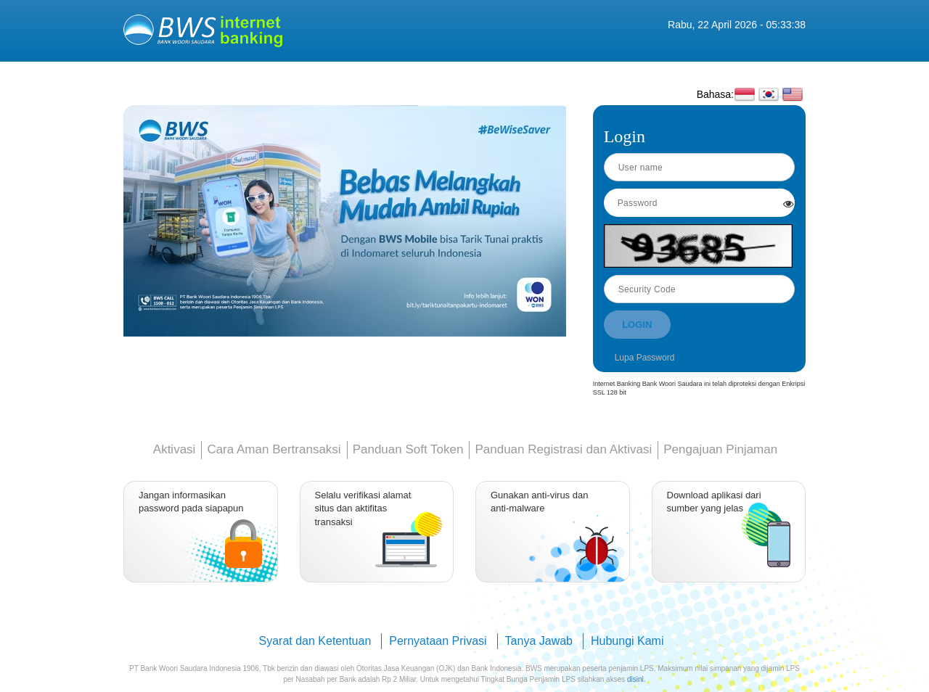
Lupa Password (645, 358)
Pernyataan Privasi (437, 641)
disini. (636, 679)
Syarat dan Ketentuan (315, 641)
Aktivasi (174, 449)
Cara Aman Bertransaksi (273, 449)
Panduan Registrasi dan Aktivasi (563, 449)
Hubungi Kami (627, 641)
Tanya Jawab (539, 641)
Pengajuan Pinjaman (720, 449)
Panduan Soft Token (408, 449)
